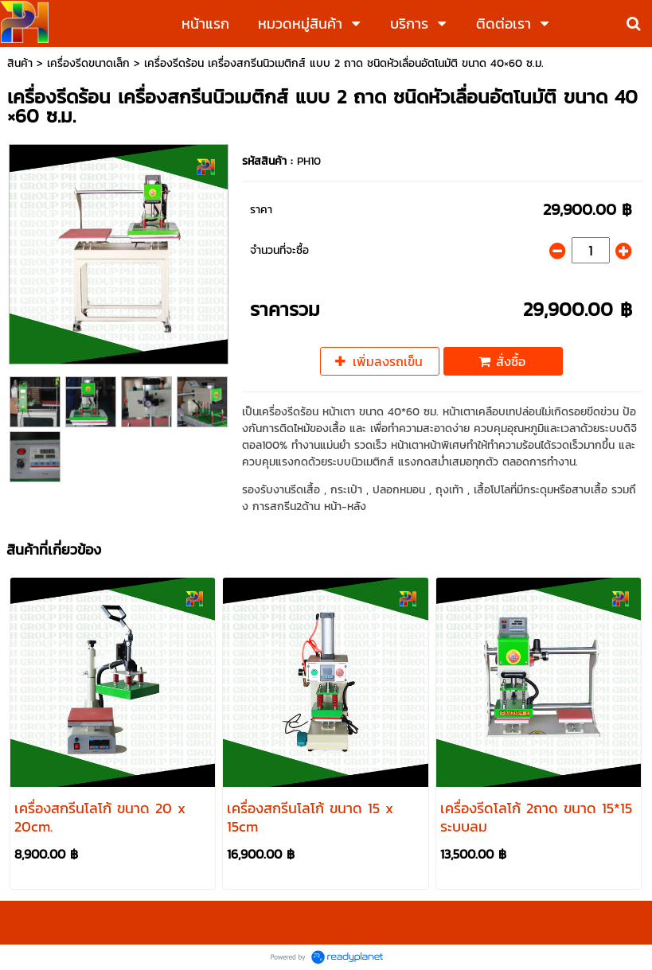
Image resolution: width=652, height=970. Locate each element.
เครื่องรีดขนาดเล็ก (88, 63)
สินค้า (20, 63)
